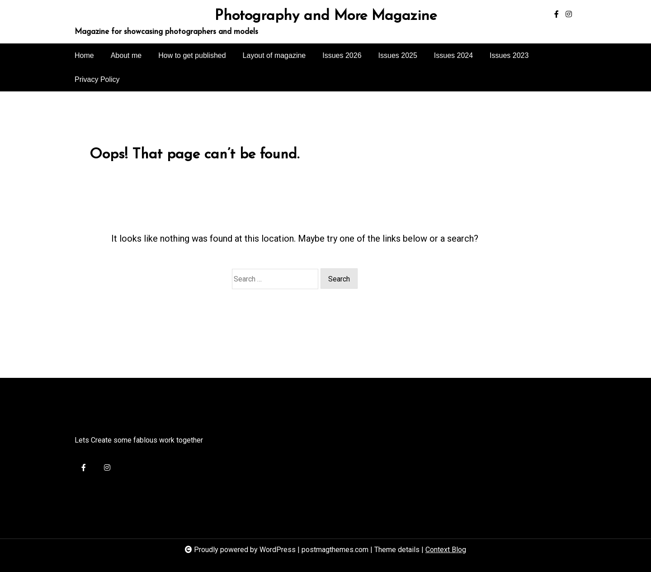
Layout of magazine (274, 55)
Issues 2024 (453, 55)
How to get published (192, 55)
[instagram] (569, 14)
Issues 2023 (509, 55)
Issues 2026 (341, 55)
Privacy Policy (97, 79)
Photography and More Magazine (326, 16)
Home (84, 55)
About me (126, 55)
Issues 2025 (397, 55)
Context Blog (445, 549)
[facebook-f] (556, 14)
